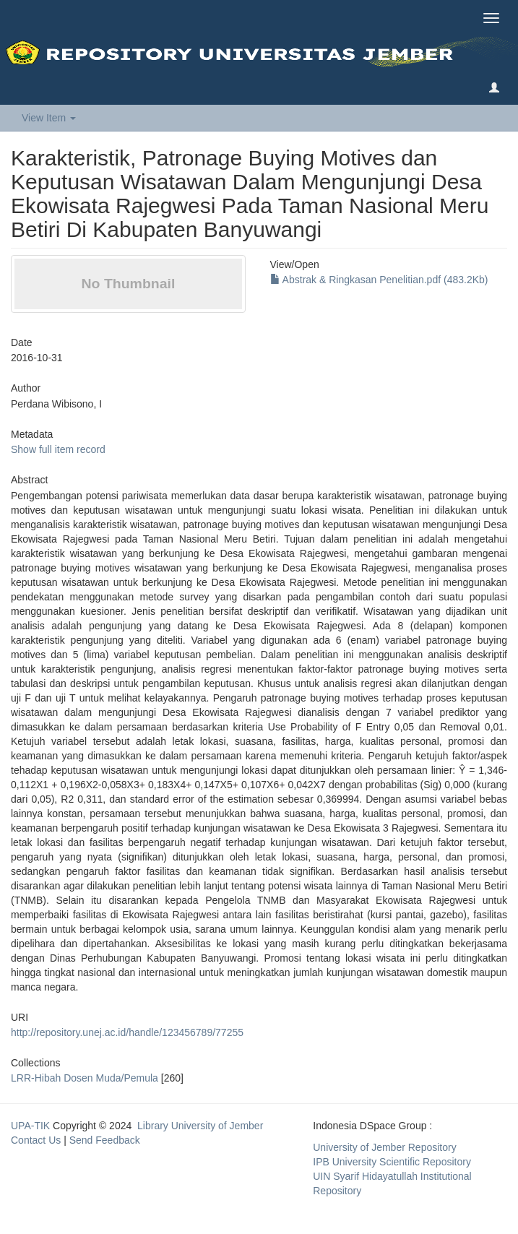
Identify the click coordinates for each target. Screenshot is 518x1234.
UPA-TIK (30, 1125)
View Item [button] (49, 118)
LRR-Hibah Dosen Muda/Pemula (84, 1078)
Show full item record (58, 449)
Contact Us (36, 1140)
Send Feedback (104, 1140)
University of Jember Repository (384, 1147)
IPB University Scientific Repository (392, 1162)
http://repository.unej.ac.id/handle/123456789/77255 (127, 1032)
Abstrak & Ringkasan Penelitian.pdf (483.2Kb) (379, 279)
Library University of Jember (200, 1125)
